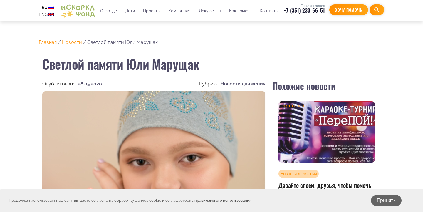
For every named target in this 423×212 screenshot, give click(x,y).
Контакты (269, 11)
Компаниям (179, 11)
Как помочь (240, 11)
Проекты (151, 11)
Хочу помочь (348, 10)
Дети (130, 11)
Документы (210, 11)
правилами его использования (222, 200)
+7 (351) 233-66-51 (304, 10)
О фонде (108, 11)
